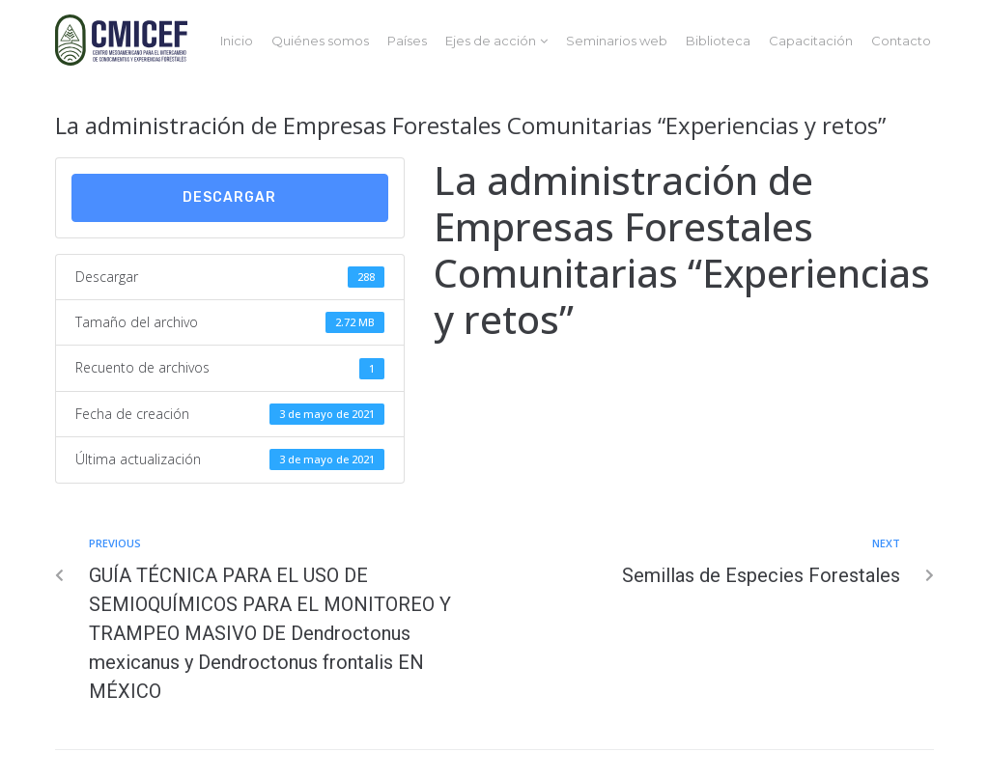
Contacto (901, 40)
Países (407, 40)
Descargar (229, 197)
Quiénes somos (320, 40)
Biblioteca (718, 40)
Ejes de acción (490, 40)
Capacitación (811, 40)
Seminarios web (616, 40)
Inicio (236, 40)
